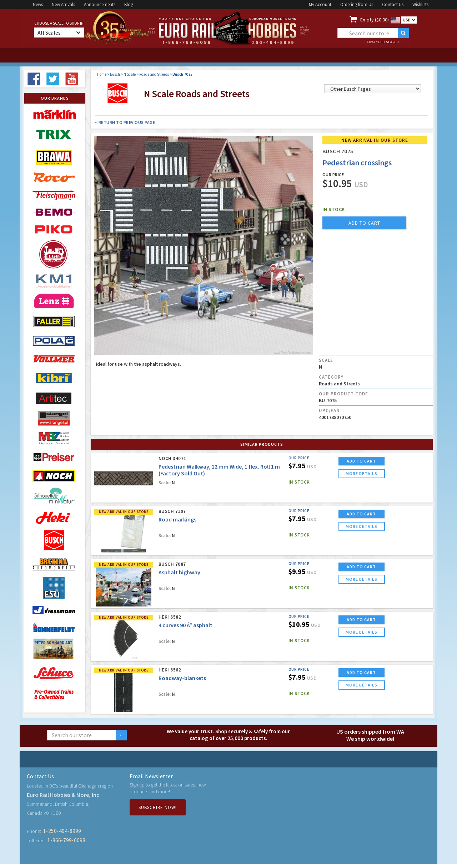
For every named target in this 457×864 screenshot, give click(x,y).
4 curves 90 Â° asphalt (185, 625)
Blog (128, 4)
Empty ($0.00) (374, 19)
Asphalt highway (179, 572)
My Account (320, 4)
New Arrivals (63, 4)
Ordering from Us (356, 4)
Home (101, 74)
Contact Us (392, 4)
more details (361, 473)
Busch (115, 74)
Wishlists (420, 4)
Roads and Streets (154, 74)
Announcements (99, 4)
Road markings (177, 519)
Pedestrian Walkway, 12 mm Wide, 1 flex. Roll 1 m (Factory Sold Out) (219, 470)
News (38, 4)
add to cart (364, 223)
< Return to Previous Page (125, 122)
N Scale (130, 74)
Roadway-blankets (182, 677)
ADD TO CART (361, 461)
